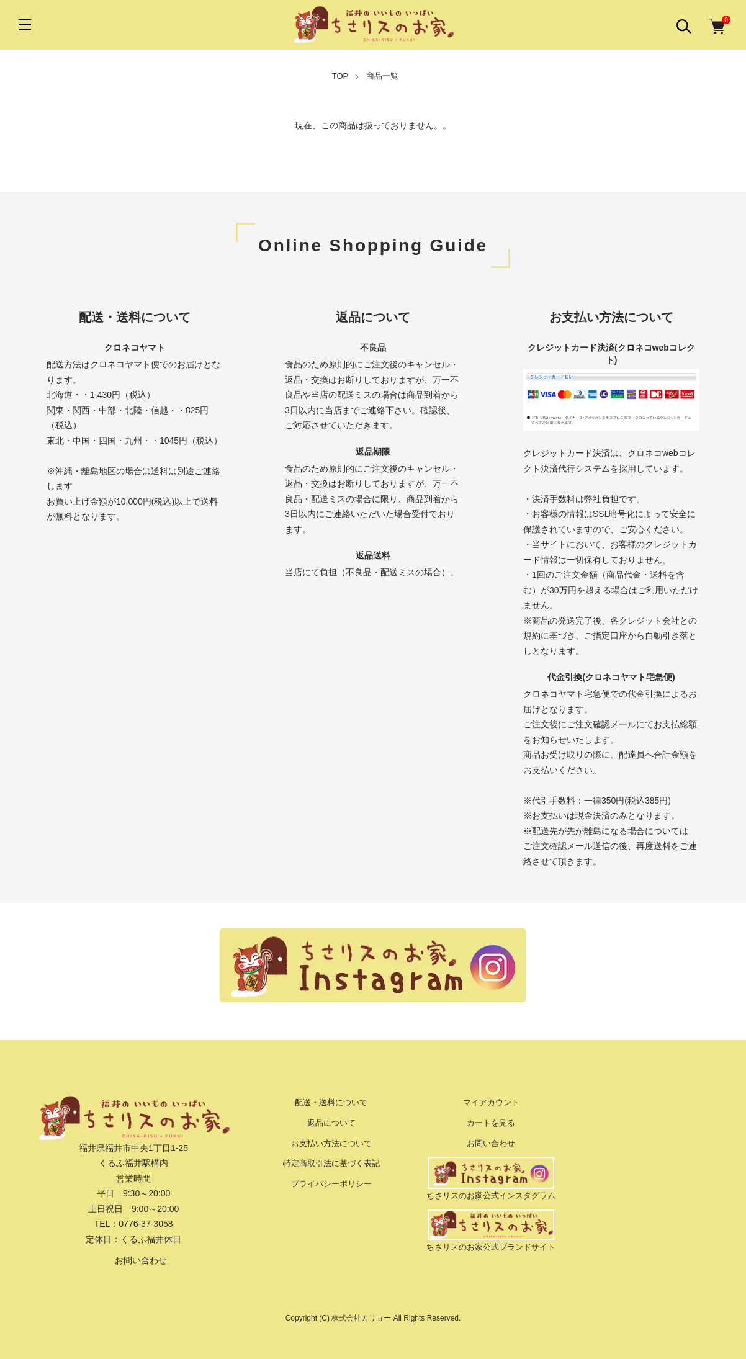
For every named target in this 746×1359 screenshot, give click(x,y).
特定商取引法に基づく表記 (331, 1163)
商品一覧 (382, 76)
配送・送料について (331, 1102)
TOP (340, 76)
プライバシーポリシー (331, 1183)
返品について (331, 1123)
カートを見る (491, 1123)
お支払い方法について (331, 1143)
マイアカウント (491, 1102)
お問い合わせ (133, 1260)
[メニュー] (25, 25)
